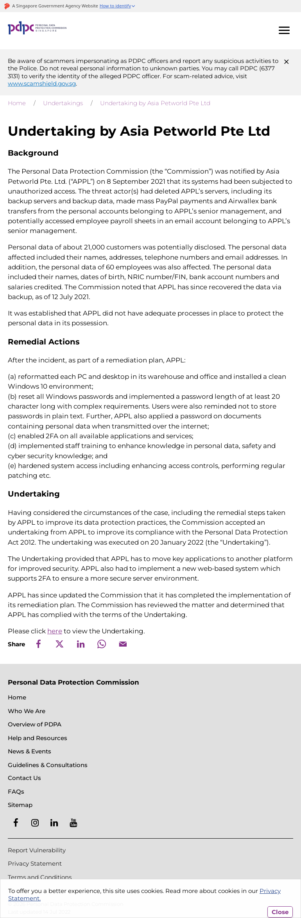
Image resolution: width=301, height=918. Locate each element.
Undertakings (63, 103)
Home (17, 103)
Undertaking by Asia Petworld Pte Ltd (155, 103)
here (54, 631)
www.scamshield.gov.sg (42, 83)
